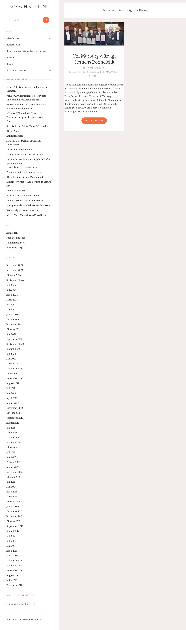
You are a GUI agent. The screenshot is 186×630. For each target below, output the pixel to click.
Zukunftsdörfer (14, 135)
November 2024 (14, 270)
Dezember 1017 (14, 585)
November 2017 (14, 442)
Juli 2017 (10, 452)
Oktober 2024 (13, 275)
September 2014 (14, 570)
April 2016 (11, 491)
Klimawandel (110, 72)
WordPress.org (14, 247)
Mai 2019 (11, 393)
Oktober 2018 (13, 413)
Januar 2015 (12, 555)
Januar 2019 (12, 403)
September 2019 (14, 378)
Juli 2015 (10, 536)
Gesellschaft (94, 72)
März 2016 (11, 496)
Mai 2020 (11, 358)
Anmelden (12, 232)
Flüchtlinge (78, 72)
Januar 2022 (12, 314)
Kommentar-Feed (15, 242)
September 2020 (15, 344)
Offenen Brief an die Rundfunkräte (24, 200)
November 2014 (14, 565)
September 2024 (15, 280)
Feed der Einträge (15, 237)
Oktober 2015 (13, 521)
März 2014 (11, 580)
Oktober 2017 (13, 447)
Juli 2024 (11, 285)
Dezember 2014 (14, 560)
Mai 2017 (11, 457)
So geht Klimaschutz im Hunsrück (24, 154)
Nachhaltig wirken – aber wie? (22, 210)
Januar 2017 (12, 467)
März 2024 (12, 299)
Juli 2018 (10, 427)
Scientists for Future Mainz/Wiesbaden (27, 126)
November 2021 (14, 324)
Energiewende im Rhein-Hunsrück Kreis (28, 205)
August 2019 (12, 383)
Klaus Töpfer (13, 131)
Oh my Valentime (15, 190)
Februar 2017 (13, 462)
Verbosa (26, 619)
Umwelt (93, 76)
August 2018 (12, 422)
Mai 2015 (11, 546)
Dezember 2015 (14, 511)
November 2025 (14, 265)
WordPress (37, 619)
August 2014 (12, 575)
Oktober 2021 (13, 329)
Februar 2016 (13, 501)
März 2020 (12, 363)
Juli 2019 (10, 388)
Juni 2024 (11, 289)
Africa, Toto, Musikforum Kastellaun (26, 215)
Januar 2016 (12, 506)
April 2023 (12, 304)
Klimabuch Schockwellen (20, 149)
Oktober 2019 (13, 373)
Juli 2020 (11, 354)
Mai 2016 (11, 486)
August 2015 (12, 531)
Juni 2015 (11, 541)
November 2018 (14, 408)
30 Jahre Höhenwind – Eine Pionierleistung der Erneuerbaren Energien (24, 117)
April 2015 (11, 550)
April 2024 (12, 294)
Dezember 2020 (14, 339)
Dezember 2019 (14, 368)
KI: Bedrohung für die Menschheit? (25, 177)
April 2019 (11, 398)
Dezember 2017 (14, 437)
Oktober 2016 (13, 477)
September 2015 (14, 526)
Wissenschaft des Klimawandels (24, 172)
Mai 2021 (11, 334)
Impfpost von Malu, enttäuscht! (23, 195)
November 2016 (14, 472)
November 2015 (14, 516)
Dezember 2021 (14, 319)
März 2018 (11, 432)
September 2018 (14, 417)
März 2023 (12, 309)
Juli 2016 (10, 481)
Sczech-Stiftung (29, 7)
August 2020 (13, 349)
